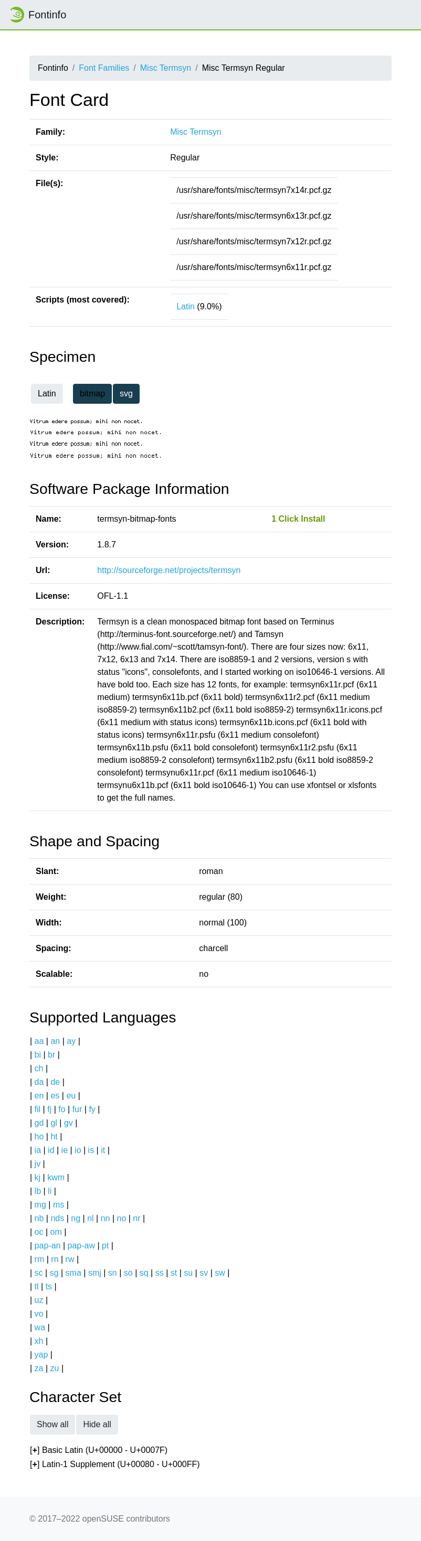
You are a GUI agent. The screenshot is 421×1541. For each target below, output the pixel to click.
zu (54, 1368)
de (55, 1081)
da (39, 1081)
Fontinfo (37, 15)
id (51, 1150)
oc (39, 1231)
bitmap (92, 393)
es (54, 1095)
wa (40, 1327)
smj (94, 1272)
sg (54, 1272)
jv (38, 1163)
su (188, 1272)
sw (220, 1272)
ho (39, 1136)
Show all (52, 1424)
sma (73, 1272)
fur (77, 1109)
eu (71, 1095)
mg (40, 1204)
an (55, 1041)
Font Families (104, 67)
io (78, 1150)
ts (49, 1286)
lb (38, 1191)
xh (39, 1341)
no (121, 1218)
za (39, 1368)
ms (58, 1204)
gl (53, 1122)
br (51, 1054)
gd (39, 1122)
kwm (56, 1177)
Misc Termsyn (166, 67)
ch (39, 1068)
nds (57, 1218)
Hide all (97, 1424)
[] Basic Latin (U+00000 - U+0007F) (98, 1450)
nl (90, 1218)
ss (159, 1272)
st (174, 1272)
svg (126, 393)
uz (39, 1300)
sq (144, 1272)
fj (49, 1109)
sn (112, 1272)
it (103, 1150)
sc (39, 1272)
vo (39, 1313)
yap (41, 1354)
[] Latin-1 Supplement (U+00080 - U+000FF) (115, 1464)
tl (37, 1286)
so (128, 1272)
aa (39, 1041)
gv (68, 1122)
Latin (185, 306)
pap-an (48, 1245)
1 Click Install (298, 518)
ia (38, 1150)
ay (71, 1041)
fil (38, 1109)
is (91, 1150)
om (56, 1231)
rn (54, 1259)
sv (203, 1272)
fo (61, 1109)
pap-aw (80, 1245)
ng (75, 1218)
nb (39, 1218)
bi (38, 1054)
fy (92, 1109)
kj (38, 1177)
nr (136, 1218)
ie (64, 1150)
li (49, 1191)
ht (53, 1136)
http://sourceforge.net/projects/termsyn (168, 570)
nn (105, 1218)
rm (40, 1259)
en (39, 1095)
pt (105, 1245)
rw (70, 1259)
